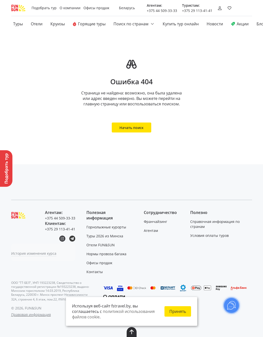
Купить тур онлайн (181, 24)
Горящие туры (89, 24)
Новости (215, 24)
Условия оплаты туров (209, 235)
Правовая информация (31, 314)
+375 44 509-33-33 (162, 10)
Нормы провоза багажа (106, 254)
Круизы (57, 24)
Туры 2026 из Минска (104, 236)
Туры (18, 24)
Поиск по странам (134, 24)
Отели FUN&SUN (100, 245)
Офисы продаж (99, 262)
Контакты (94, 271)
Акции (240, 24)
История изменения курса (33, 253)
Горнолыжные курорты (106, 227)
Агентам (151, 230)
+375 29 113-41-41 (197, 10)
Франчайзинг (155, 221)
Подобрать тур (44, 7)
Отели (36, 24)
